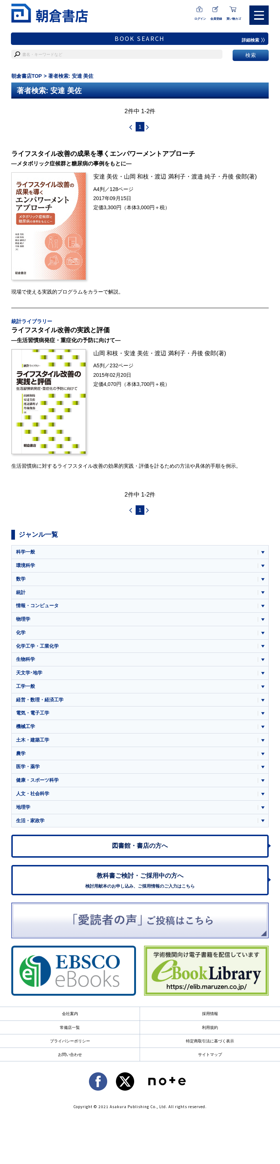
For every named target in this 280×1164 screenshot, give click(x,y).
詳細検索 (253, 40)
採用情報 (210, 1020)
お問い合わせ (70, 1061)
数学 (21, 580)
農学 (21, 757)
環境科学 (25, 566)
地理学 (23, 811)
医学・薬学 (28, 770)
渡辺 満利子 (170, 177)
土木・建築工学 (32, 743)
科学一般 (25, 553)
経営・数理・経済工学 (39, 702)
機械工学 (25, 729)
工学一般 (25, 689)
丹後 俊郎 (235, 177)
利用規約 (210, 1033)
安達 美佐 (105, 177)
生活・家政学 (30, 825)
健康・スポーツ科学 (37, 784)
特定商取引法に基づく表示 (210, 1047)
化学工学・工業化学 (37, 648)
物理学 (23, 621)
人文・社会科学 (32, 797)
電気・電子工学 (32, 716)
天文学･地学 (29, 675)
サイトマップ (210, 1061)
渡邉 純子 (204, 177)
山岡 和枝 (136, 177)
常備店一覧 (70, 1033)
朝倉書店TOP (26, 76)
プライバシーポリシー (70, 1047)
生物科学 (25, 662)
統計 (21, 594)
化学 (21, 634)
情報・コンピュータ (37, 607)
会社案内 (70, 1020)
